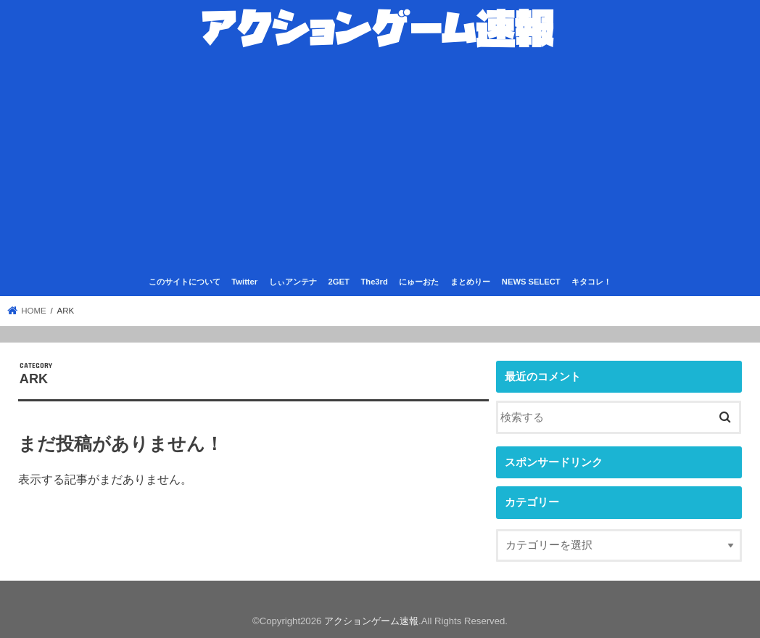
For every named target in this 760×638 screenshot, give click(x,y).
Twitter (244, 281)
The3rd (373, 281)
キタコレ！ (591, 281)
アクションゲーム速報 (371, 620)
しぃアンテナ (293, 281)
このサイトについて (184, 281)
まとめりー (470, 281)
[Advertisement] (380, 162)
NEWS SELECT (531, 281)
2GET (339, 281)
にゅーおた (419, 281)
